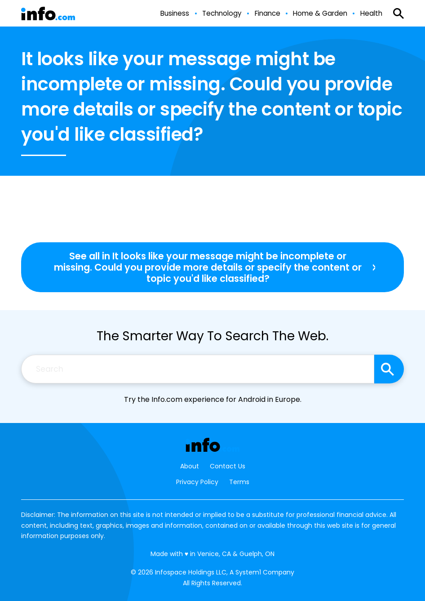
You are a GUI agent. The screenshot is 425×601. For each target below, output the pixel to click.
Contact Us (227, 466)
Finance (267, 13)
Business (174, 13)
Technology (222, 13)
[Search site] (389, 369)
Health (371, 13)
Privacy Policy (197, 481)
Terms (239, 481)
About (189, 466)
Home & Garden (320, 13)
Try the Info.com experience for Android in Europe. (212, 399)
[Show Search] (398, 13)
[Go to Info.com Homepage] (48, 14)
